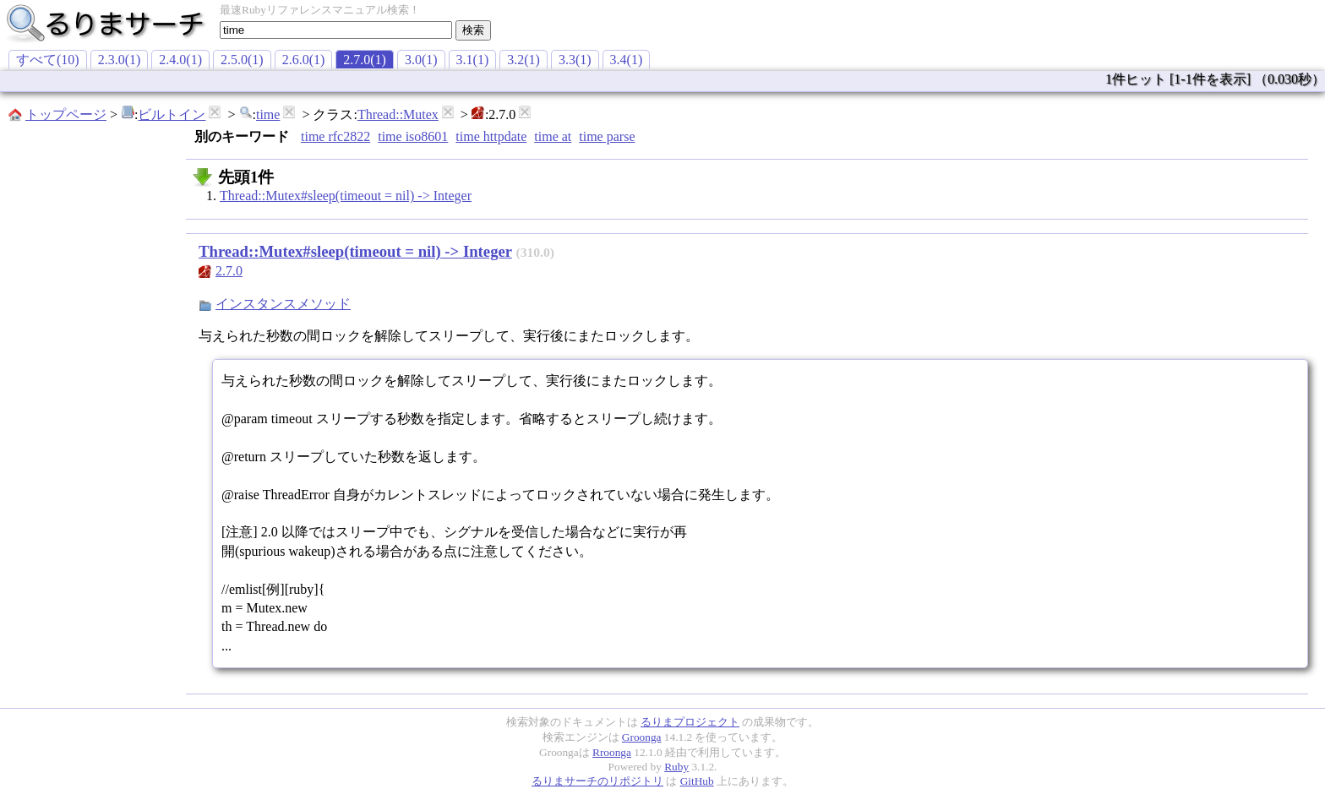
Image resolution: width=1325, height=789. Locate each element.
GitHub (697, 781)
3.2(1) (523, 59)
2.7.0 (229, 271)
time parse (607, 136)
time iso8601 (413, 136)
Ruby (676, 766)
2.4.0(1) (180, 59)
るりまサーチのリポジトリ (597, 781)
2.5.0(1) (242, 59)
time (268, 114)
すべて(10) (47, 59)
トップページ (65, 114)
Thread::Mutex (398, 114)
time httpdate (490, 136)
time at (552, 136)
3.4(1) (626, 59)
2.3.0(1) (119, 59)
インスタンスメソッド (283, 304)
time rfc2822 (335, 136)
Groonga (642, 737)
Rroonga (611, 752)
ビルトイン (171, 114)
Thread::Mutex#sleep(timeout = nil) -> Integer (346, 195)
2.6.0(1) (303, 59)
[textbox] (336, 30)
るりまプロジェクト (690, 722)
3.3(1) (575, 59)
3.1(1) (472, 59)
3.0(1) (421, 59)
